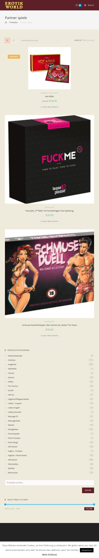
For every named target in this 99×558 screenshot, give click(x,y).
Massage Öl (13, 416)
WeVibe (11, 468)
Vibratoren (12, 459)
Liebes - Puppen (15, 403)
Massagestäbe (14, 420)
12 (84, 40)
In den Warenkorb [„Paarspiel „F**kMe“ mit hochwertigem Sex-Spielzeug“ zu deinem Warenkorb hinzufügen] (49, 221)
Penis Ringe (13, 442)
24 (88, 40)
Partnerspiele (53, 93)
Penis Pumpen (14, 438)
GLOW (10, 390)
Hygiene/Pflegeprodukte (18, 399)
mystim (11, 425)
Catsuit (11, 373)
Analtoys (11, 360)
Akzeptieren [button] (87, 550)
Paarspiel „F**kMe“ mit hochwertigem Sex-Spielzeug (49, 210)
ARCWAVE (12, 368)
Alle (92, 40)
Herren (11, 394)
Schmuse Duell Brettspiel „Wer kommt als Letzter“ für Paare (49, 325)
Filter (89, 509)
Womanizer (13, 472)
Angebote (44, 93)
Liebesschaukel (14, 412)
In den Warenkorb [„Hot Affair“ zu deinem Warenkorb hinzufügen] (49, 107)
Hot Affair (49, 96)
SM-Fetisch (12, 446)
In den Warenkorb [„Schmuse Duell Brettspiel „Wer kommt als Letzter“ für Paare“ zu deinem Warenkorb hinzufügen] (49, 335)
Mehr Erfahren (49, 554)
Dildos (10, 381)
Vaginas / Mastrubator (17, 455)
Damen (11, 377)
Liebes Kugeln (14, 407)
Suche (88, 490)
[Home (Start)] (6, 22)
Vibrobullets (13, 464)
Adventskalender (15, 356)
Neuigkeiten (13, 429)
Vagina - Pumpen (15, 451)
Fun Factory (13, 386)
